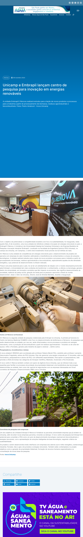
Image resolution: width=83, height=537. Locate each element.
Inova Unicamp (10, 454)
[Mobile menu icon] (78, 10)
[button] (9, 480)
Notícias (6, 77)
